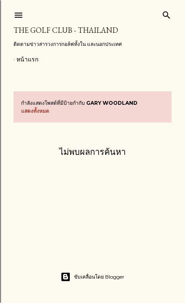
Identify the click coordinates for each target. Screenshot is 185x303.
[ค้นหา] (166, 13)
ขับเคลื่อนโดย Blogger (92, 277)
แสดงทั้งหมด (35, 111)
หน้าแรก (27, 59)
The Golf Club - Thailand (65, 30)
